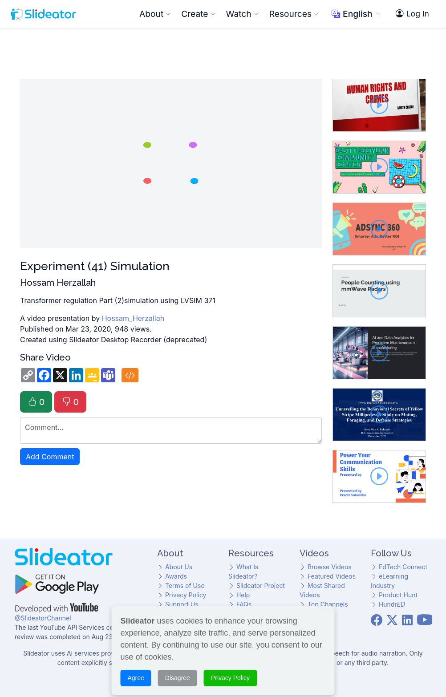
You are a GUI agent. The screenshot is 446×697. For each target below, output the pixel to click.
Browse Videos (330, 567)
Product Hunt (398, 595)
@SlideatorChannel (43, 618)
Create (198, 13)
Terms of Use (185, 585)
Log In (412, 14)
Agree (136, 670)
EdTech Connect (403, 567)
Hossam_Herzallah (133, 318)
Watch (242, 13)
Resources (294, 13)
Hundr (392, 604)
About (154, 13)
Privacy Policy (186, 595)
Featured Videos (332, 576)
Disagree (177, 670)
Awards (176, 576)
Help (243, 595)
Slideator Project (260, 585)
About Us (178, 567)
